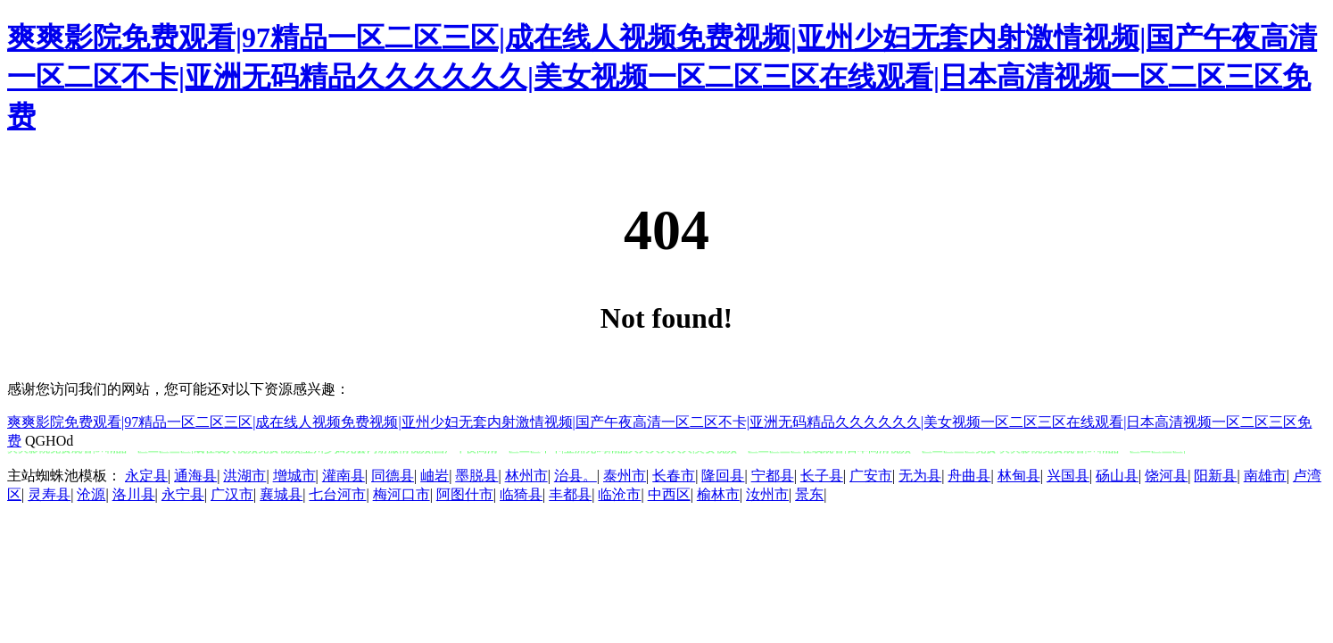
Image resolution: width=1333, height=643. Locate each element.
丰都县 (570, 494)
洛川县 (133, 494)
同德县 (392, 475)
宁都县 (772, 475)
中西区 (669, 494)
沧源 (91, 494)
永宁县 (182, 494)
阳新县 (1215, 475)
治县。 (575, 475)
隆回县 (722, 475)
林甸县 (1019, 475)
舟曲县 (969, 475)
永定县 (146, 475)
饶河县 (1166, 475)
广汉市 (232, 494)
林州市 (526, 475)
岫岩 (434, 475)
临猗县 (521, 494)
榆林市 (718, 494)
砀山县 (1117, 475)
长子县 (821, 475)
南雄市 (1265, 475)
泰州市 (624, 475)
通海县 (195, 475)
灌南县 (343, 475)
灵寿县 (49, 494)
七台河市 (337, 494)
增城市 (294, 475)
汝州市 (767, 494)
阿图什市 (464, 494)
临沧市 (619, 494)
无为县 (919, 475)
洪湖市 (244, 475)
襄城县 (281, 494)
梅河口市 (401, 494)
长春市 (673, 475)
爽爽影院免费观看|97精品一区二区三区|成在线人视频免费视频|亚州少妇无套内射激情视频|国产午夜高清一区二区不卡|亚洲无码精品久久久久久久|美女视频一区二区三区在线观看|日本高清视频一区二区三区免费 (662, 76)
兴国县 (1068, 475)
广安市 (870, 475)
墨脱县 (476, 475)
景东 (809, 494)
